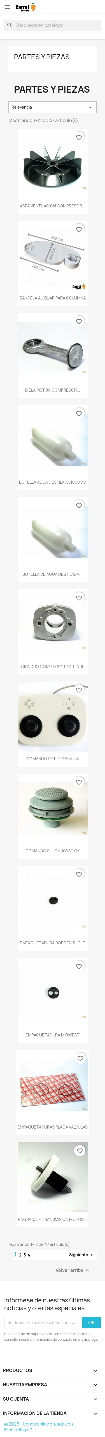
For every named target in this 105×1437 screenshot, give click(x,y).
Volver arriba (73, 1270)
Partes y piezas (42, 57)
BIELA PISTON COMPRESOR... (52, 390)
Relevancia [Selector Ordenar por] (52, 107)
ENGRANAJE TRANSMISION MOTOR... (52, 1219)
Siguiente (82, 1255)
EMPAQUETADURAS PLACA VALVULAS (52, 1127)
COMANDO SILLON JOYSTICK (52, 850)
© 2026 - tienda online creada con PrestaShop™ (38, 1427)
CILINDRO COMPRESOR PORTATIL (52, 666)
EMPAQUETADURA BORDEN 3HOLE (52, 942)
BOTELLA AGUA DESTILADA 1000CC (52, 482)
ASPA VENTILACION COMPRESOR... (52, 206)
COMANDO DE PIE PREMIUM (52, 758)
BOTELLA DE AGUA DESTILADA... (52, 574)
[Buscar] (52, 25)
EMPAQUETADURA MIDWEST (52, 1035)
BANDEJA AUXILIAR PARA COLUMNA (53, 298)
